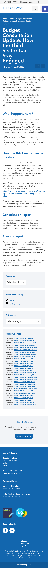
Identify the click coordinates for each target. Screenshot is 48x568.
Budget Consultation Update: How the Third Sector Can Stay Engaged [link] (17, 21)
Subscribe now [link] (24, 436)
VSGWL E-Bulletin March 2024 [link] (24, 402)
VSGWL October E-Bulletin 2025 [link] (24, 352)
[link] (45, 9)
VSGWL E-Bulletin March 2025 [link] (24, 370)
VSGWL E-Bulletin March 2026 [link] (24, 340)
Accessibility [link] (24, 543)
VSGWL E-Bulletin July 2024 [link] (23, 391)
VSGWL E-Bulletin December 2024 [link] (25, 377)
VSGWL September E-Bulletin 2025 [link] (25, 354)
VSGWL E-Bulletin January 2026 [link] (24, 345)
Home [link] (5, 18)
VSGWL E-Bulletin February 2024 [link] (25, 404)
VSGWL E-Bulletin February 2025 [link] (25, 372)
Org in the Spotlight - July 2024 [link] (24, 393)
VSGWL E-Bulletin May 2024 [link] (23, 398)
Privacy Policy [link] (24, 546)
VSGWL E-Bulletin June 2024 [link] (23, 395)
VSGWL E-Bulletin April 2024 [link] (23, 400)
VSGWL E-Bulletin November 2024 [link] (25, 379)
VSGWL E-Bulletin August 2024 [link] (24, 386)
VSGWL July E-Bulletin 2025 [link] (23, 359)
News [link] (12, 18)
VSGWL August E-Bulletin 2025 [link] (24, 356)
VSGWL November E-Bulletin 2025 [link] (25, 350)
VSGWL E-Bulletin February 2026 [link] (25, 343)
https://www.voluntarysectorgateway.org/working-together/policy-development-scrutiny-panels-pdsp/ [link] (24, 193)
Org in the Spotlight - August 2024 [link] (25, 388)
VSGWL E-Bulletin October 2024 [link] (24, 382)
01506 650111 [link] (10, 2)
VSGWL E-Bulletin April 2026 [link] (23, 338)
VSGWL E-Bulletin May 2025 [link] (23, 366)
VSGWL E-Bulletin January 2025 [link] (24, 375)
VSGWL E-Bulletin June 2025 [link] (23, 363)
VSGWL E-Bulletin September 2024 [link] (25, 384)
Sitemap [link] (24, 541)
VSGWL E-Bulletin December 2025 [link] (25, 347)
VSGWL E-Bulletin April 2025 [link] (23, 368)
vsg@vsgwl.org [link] (26, 2)
